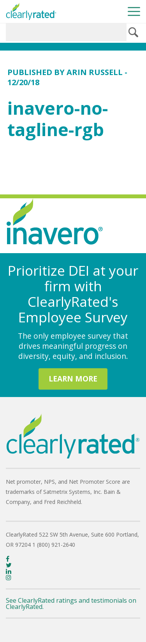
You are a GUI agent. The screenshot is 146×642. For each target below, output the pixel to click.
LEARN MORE (73, 378)
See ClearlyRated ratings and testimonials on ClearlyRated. (71, 603)
